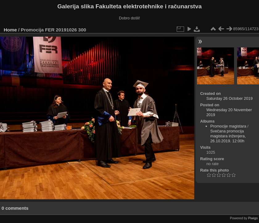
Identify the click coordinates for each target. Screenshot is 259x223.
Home (10, 29)
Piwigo (253, 218)
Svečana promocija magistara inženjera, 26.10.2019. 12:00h (228, 136)
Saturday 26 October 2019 (229, 98)
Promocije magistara (228, 126)
